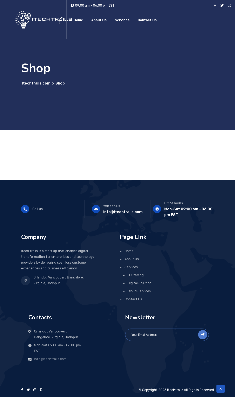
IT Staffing (136, 275)
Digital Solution (140, 283)
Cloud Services (139, 291)
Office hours (173, 203)
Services (122, 20)
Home (78, 20)
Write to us (111, 206)
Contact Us (147, 20)
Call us (37, 209)
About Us (99, 20)
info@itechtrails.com (123, 212)
